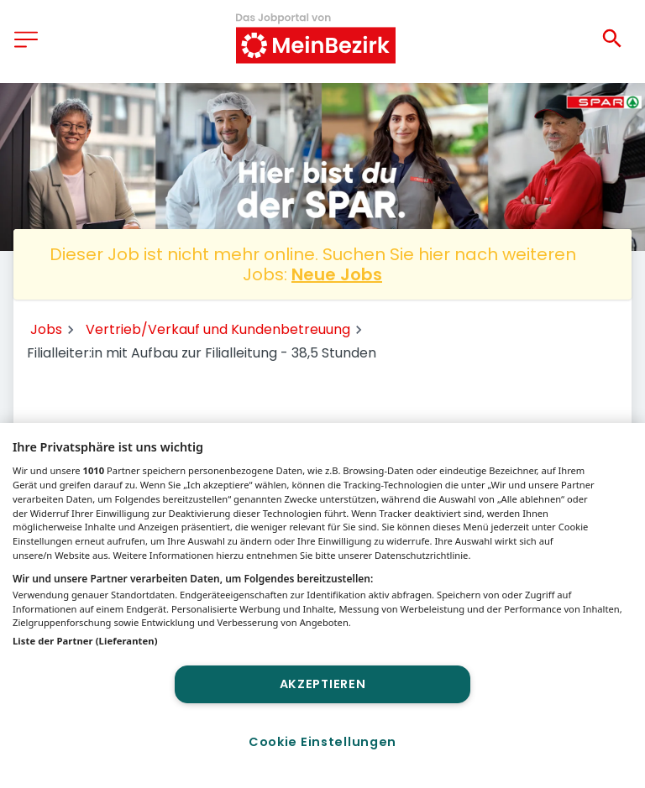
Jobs (46, 329)
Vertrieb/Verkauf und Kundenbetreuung (218, 329)
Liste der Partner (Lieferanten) (85, 640)
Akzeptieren (323, 684)
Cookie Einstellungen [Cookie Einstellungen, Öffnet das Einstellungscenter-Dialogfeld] (322, 741)
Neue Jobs (336, 274)
